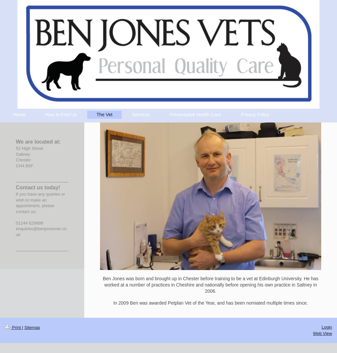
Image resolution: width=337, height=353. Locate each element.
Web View (322, 333)
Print (13, 327)
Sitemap (32, 327)
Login (327, 327)
